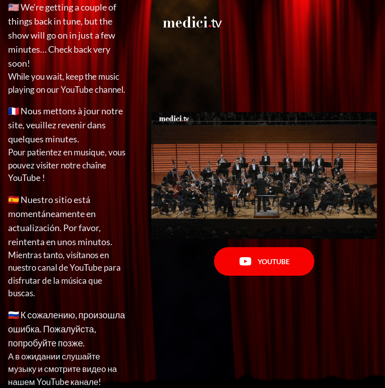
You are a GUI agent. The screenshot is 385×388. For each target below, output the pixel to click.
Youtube (264, 261)
